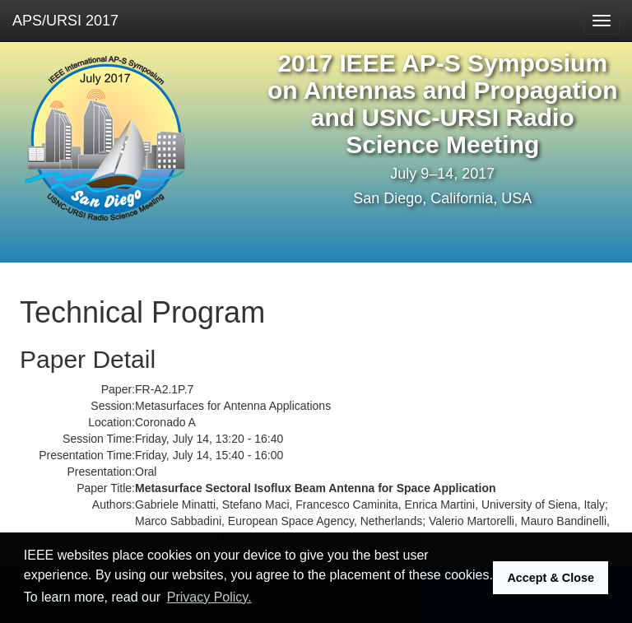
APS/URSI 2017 (65, 20)
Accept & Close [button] (550, 577)
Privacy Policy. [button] (209, 597)
